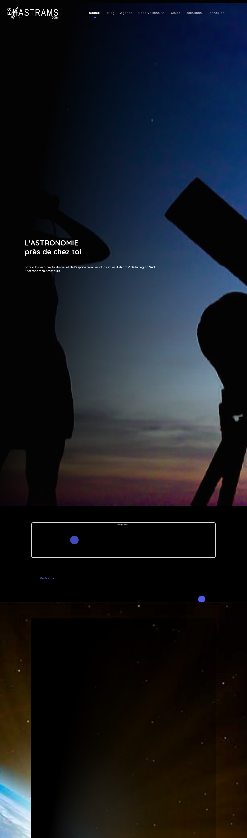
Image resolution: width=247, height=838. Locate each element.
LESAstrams (44, 578)
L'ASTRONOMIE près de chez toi (53, 247)
